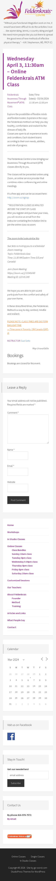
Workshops (13, 532)
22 (40, 692)
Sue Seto (25, 340)
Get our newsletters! (18, 769)
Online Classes (14, 546)
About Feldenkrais (16, 594)
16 (46, 686)
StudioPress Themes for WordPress (28, 871)
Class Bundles (19, 550)
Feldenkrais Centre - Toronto (28, 10)
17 (10, 692)
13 (28, 686)
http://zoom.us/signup (18, 197)
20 (28, 692)
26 (22, 698)
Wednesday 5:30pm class (24, 561)
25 (10, 674)
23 (46, 692)
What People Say (16, 620)
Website (11, 481)
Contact (11, 627)
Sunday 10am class (22, 553)
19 (22, 692)
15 (40, 686)
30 (46, 698)
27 (22, 674)
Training (16, 606)
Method (16, 602)
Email (10, 465)
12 (22, 686)
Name (11, 449)
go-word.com (40, 867)
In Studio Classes (16, 539)
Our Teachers (14, 587)
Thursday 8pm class (22, 565)
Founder (16, 598)
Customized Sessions (18, 580)
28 (28, 674)
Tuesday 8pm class (21, 557)
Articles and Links (16, 613)
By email (11, 818)
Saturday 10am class (23, 573)
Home (10, 525)
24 (10, 698)
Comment (13, 412)
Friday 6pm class (20, 569)
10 (10, 686)
